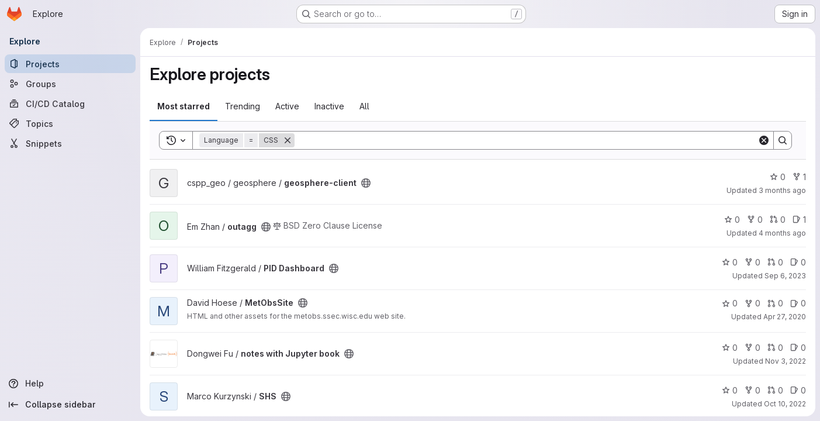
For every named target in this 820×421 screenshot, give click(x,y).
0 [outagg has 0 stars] (732, 220)
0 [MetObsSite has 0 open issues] (798, 303)
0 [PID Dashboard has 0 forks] (752, 262)
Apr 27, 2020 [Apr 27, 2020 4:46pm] (784, 316)
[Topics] (70, 123)
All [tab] (364, 106)
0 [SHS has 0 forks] (752, 390)
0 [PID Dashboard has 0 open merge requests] (775, 262)
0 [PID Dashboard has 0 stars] (730, 262)
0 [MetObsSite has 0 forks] (752, 303)
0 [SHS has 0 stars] (730, 390)
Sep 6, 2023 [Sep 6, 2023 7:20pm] (785, 275)
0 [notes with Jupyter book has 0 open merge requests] (775, 348)
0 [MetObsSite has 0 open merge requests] (775, 303)
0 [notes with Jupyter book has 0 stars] (730, 348)
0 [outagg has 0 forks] (755, 220)
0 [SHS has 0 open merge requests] (775, 390)
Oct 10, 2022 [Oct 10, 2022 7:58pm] (785, 403)
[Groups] (70, 83)
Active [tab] (287, 106)
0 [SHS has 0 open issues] (798, 390)
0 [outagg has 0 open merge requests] (778, 220)
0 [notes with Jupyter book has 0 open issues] (798, 348)
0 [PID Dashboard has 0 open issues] (798, 262)
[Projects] (70, 63)
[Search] (526, 140)
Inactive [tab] (329, 106)
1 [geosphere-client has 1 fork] (799, 177)
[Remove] (288, 140)
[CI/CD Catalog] (70, 103)
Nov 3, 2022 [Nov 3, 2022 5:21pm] (785, 361)
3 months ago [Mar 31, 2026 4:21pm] (782, 190)
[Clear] (764, 140)
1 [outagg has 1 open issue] (799, 220)
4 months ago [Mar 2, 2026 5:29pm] (782, 233)
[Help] (70, 383)
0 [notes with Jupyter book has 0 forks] (752, 348)
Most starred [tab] (183, 106)
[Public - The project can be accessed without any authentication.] (366, 183)
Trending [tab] (242, 106)
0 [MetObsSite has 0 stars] (730, 303)
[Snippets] (70, 143)
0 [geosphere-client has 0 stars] (778, 177)
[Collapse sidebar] (70, 404)
